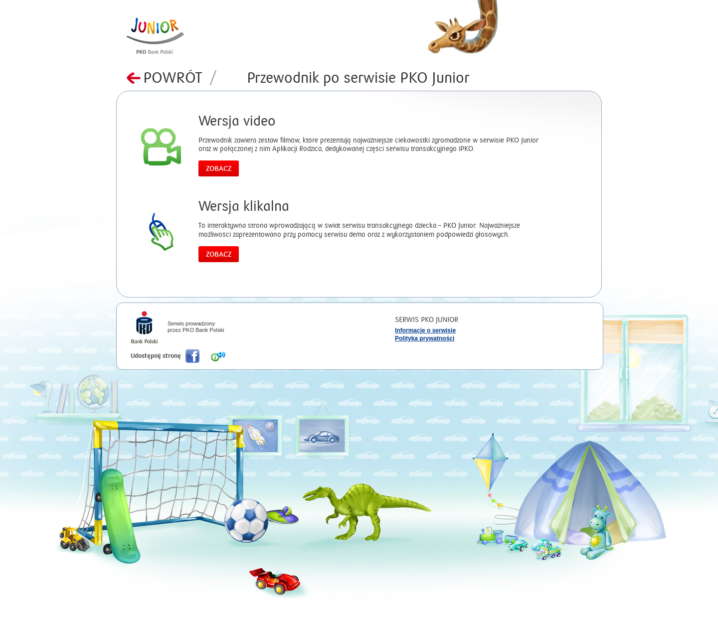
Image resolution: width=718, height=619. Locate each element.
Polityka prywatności (424, 338)
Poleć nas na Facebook (192, 356)
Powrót (180, 78)
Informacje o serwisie (425, 330)
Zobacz (218, 168)
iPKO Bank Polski (144, 328)
